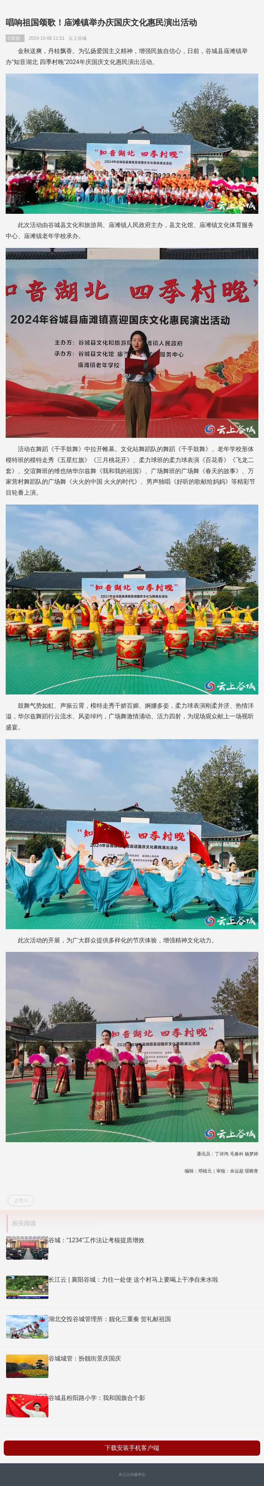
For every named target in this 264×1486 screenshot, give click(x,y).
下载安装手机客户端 (132, 1448)
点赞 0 (20, 1200)
